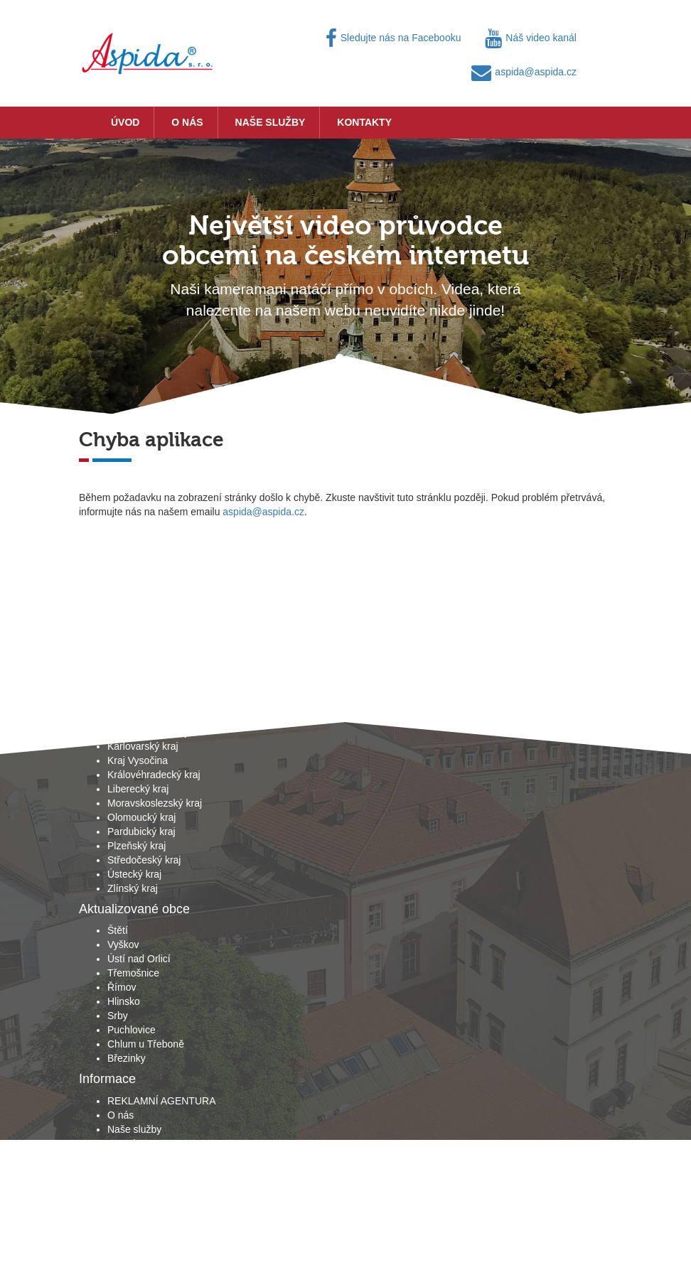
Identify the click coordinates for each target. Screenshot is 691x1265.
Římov (121, 987)
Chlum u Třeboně (145, 1044)
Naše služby (270, 122)
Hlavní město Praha (151, 703)
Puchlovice (131, 1029)
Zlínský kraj (132, 888)
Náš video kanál (531, 37)
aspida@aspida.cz (524, 71)
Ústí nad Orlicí (139, 958)
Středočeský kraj (144, 860)
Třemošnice (133, 973)
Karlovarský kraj (142, 746)
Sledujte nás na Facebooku (393, 37)
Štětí (117, 930)
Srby (117, 1015)
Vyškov (123, 944)
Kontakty (364, 122)
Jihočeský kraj (138, 717)
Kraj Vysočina (137, 760)
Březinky (126, 1058)
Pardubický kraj (141, 831)
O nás (187, 122)
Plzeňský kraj (136, 845)
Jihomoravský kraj (147, 732)
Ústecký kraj (134, 874)
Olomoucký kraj (141, 817)
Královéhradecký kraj (153, 774)
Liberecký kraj (137, 789)
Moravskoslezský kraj (154, 803)
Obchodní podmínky (151, 1157)
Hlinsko (123, 1001)
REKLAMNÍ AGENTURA (161, 1101)
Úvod (125, 122)
